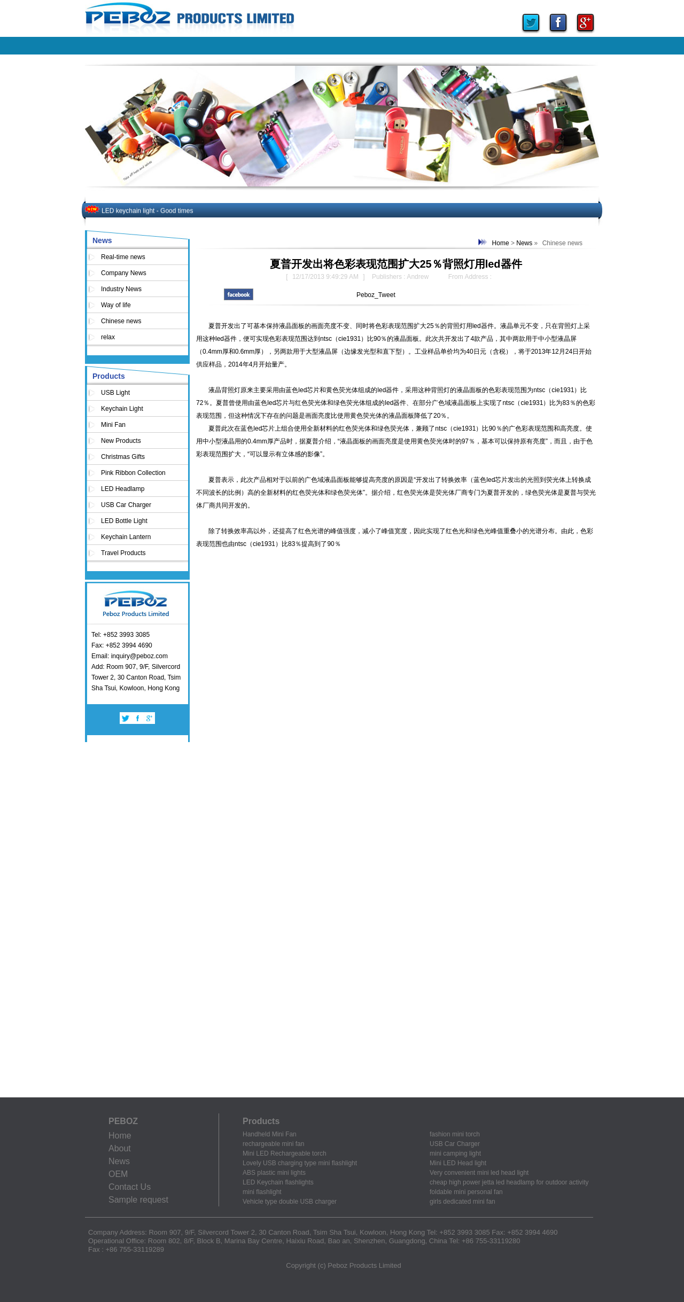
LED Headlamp (122, 489)
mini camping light (455, 1153)
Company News (123, 273)
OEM (118, 1174)
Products (108, 376)
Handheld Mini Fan (270, 1134)
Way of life (116, 305)
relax (108, 337)
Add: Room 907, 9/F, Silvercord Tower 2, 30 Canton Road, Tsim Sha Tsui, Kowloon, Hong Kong (136, 677)
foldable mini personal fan (466, 1192)
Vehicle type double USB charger (290, 1201)
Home (500, 243)
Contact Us (129, 1186)
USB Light (115, 392)
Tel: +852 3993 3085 (120, 634)
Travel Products (123, 553)
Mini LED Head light (458, 1163)
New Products (121, 441)
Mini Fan (113, 424)
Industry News (121, 289)
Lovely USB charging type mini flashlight (300, 1163)
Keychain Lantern (126, 537)
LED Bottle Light (124, 521)
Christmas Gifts (123, 457)
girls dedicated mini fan (462, 1201)
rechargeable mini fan (273, 1144)
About (119, 1148)
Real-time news (123, 257)
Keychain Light (122, 408)
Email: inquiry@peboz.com (129, 656)
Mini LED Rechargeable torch (285, 1153)
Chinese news (121, 321)
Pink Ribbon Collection (133, 473)
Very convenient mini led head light (479, 1172)
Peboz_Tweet (375, 295)
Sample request (138, 1199)
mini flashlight (262, 1192)
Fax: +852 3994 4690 (121, 645)
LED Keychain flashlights (278, 1182)
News (102, 240)
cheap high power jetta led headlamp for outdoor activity (509, 1182)
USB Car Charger (126, 505)
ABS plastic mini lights (274, 1172)
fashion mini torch (455, 1134)
